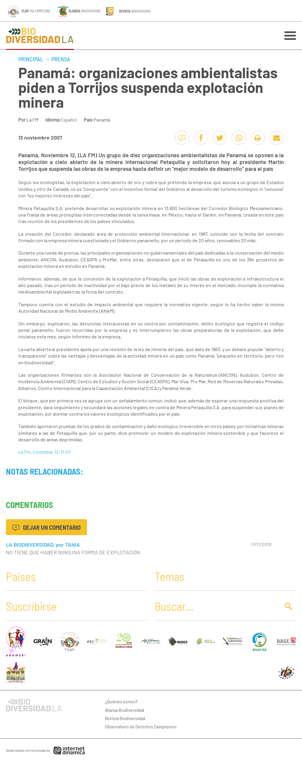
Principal (30, 59)
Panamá (101, 119)
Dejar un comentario (46, 527)
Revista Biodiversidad (125, 718)
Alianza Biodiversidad (124, 710)
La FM (33, 119)
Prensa (60, 59)
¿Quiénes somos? (121, 701)
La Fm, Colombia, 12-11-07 (44, 452)
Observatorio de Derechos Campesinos (141, 726)
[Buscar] (216, 606)
